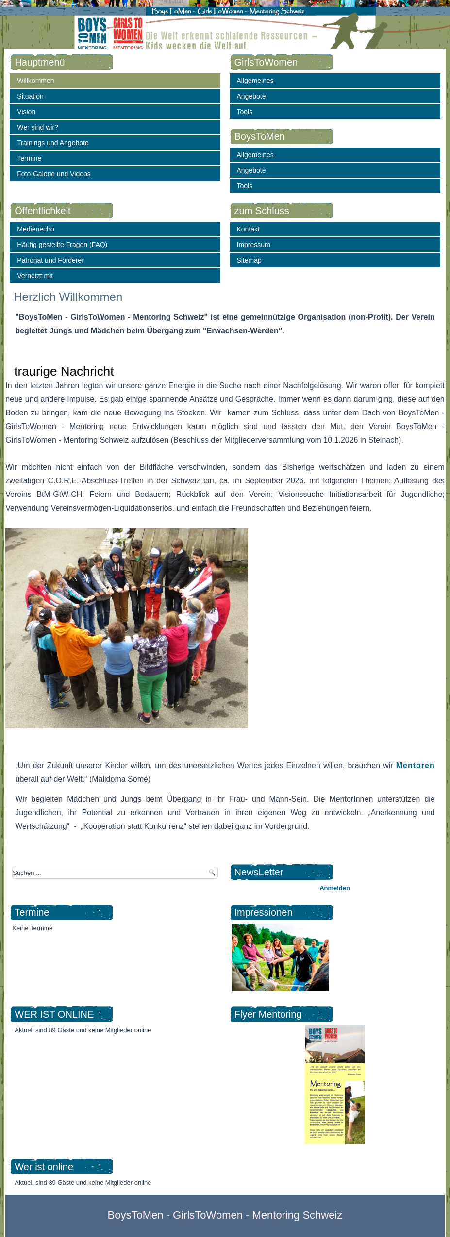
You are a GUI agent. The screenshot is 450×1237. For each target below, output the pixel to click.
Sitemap (249, 260)
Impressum (253, 244)
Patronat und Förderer (50, 260)
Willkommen (35, 80)
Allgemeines (255, 80)
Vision (26, 111)
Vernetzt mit (35, 276)
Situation (30, 96)
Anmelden (334, 887)
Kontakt (248, 229)
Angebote (251, 96)
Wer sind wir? (37, 127)
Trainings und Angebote (52, 143)
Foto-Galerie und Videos (54, 174)
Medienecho (35, 229)
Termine (29, 158)
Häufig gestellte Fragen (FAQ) (62, 244)
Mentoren (415, 765)
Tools (245, 111)
